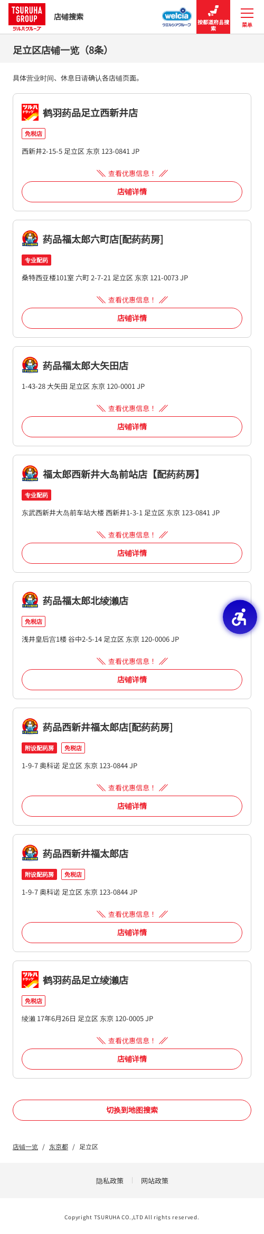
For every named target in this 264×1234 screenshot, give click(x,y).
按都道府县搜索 (213, 17)
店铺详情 (132, 191)
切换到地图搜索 (132, 1109)
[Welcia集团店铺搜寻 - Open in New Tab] (177, 13)
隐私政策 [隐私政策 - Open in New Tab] (110, 1181)
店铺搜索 (45, 16)
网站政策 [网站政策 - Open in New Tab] (154, 1181)
